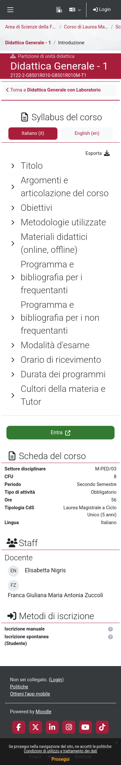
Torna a (53, 90)
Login (102, 9)
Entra (60, 432)
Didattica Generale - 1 (28, 43)
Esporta (98, 153)
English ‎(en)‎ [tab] (87, 133)
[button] (75, 9)
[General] (60, 165)
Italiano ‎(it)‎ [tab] (33, 133)
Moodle (43, 712)
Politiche (19, 687)
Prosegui (60, 759)
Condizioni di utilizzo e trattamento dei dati (60, 751)
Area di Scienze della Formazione (40, 27)
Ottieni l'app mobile (30, 694)
